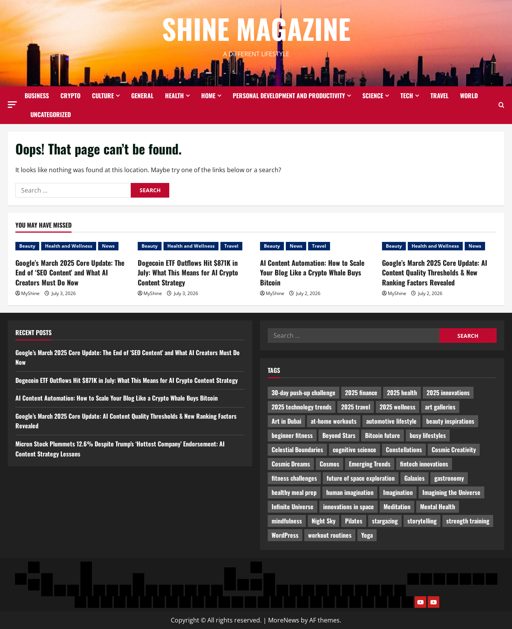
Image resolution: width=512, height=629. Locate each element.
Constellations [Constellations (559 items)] (404, 449)
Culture (103, 95)
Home (208, 95)
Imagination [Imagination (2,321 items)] (398, 492)
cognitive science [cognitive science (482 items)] (354, 449)
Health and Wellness (68, 246)
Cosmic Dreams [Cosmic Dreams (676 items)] (291, 463)
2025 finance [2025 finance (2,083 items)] (361, 392)
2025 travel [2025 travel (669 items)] (355, 406)
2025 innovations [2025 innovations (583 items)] (448, 392)
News (108, 246)
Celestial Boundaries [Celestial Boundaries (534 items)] (297, 449)
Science (372, 95)
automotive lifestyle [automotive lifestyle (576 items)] (391, 421)
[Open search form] (501, 104)
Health (174, 95)
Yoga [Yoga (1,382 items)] (367, 535)
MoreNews (283, 620)
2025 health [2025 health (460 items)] (402, 392)
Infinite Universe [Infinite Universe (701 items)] (293, 506)
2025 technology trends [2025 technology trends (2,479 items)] (302, 406)
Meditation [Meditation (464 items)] (397, 506)
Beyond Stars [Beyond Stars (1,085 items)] (338, 435)
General (142, 95)
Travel (439, 95)
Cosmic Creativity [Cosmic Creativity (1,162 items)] (454, 449)
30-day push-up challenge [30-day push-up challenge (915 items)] (303, 392)
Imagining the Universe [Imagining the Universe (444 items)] (451, 492)
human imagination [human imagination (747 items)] (350, 492)
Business (37, 95)
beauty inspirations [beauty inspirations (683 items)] (450, 421)
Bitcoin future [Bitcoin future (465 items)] (382, 435)
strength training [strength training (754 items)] (467, 520)
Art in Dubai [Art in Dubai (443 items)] (286, 421)
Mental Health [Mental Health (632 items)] (437, 506)
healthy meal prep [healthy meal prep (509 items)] (294, 492)
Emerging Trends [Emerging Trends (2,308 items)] (369, 463)
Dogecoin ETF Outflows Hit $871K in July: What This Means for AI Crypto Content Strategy (188, 272)
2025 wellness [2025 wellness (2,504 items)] (397, 406)
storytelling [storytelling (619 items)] (422, 520)
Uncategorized (50, 114)
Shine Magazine (256, 28)
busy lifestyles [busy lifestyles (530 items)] (428, 435)
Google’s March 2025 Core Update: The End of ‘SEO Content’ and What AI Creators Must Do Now (69, 272)
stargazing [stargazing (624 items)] (385, 520)
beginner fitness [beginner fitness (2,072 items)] (292, 435)
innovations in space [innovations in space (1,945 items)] (348, 506)
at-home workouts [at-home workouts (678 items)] (334, 421)
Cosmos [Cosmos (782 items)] (329, 463)
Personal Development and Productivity (289, 95)
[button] (12, 104)
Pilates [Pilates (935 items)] (353, 520)
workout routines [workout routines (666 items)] (330, 535)
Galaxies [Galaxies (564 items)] (414, 478)
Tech (406, 95)
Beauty (27, 246)
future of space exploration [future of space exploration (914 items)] (361, 478)
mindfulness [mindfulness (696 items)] (287, 520)
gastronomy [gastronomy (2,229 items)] (449, 478)
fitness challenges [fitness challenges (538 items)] (294, 478)
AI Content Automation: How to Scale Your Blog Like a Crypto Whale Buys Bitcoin (312, 272)
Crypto (70, 95)
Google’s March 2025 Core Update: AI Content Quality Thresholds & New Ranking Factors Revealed (434, 272)
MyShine (30, 293)
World (469, 95)
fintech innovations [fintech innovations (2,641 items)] (424, 463)
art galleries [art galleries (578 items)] (440, 406)
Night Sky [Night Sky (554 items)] (323, 520)
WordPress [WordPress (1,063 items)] (285, 535)
